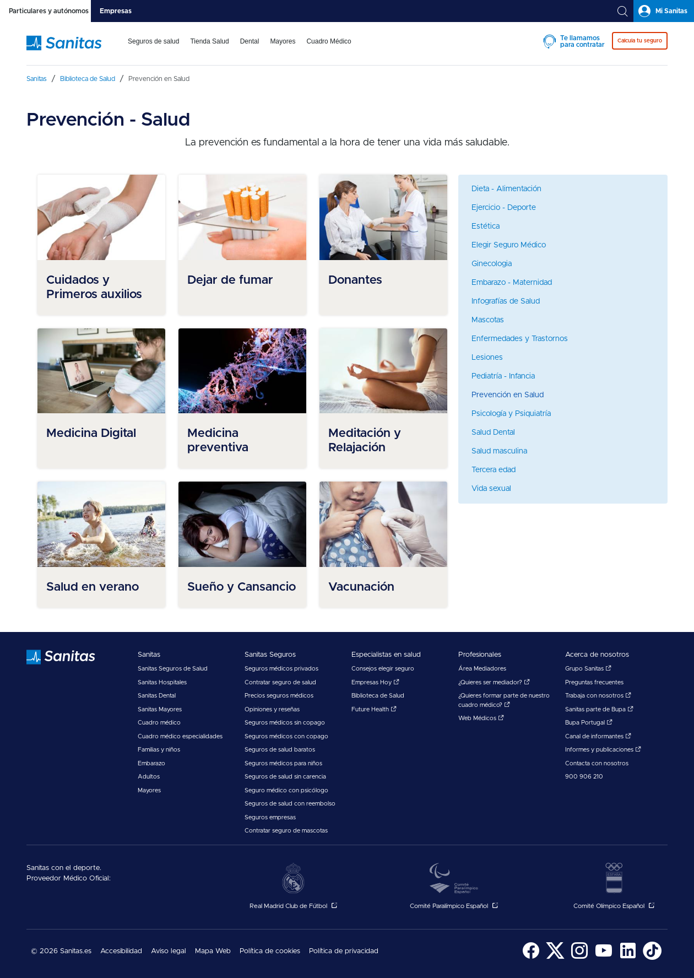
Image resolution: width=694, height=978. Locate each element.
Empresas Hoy (375, 682)
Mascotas (487, 320)
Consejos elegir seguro (382, 669)
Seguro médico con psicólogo (286, 790)
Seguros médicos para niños (283, 763)
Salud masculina (499, 451)
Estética (485, 226)
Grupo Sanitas (588, 669)
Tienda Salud (209, 41)
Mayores (282, 41)
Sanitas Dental (157, 696)
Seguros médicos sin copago (285, 723)
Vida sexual (491, 489)
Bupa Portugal (588, 723)
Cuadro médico (159, 723)
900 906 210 (584, 777)
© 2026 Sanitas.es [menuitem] (61, 951)
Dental (249, 41)
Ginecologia (491, 264)
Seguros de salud (153, 41)
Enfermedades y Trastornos (519, 339)
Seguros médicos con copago (286, 736)
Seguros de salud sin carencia (285, 777)
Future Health (374, 709)
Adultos (149, 777)
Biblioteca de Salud (377, 696)
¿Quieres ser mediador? (494, 682)
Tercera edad (493, 470)
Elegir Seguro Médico (508, 245)
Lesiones (487, 357)
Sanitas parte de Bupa (599, 709)
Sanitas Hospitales (162, 682)
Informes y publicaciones (603, 750)
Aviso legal (168, 951)
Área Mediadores (482, 669)
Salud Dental (493, 432)
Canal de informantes (598, 736)
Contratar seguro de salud (280, 682)
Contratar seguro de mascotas (286, 831)
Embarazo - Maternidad (511, 283)
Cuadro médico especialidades (180, 736)
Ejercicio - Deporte (503, 208)
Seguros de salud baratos (280, 750)
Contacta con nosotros (596, 763)
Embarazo (151, 763)
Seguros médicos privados (281, 669)
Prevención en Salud (507, 395)
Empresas (116, 11)
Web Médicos (481, 718)
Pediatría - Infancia (503, 376)
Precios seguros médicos (279, 696)
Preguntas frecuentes (594, 682)
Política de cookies (270, 951)
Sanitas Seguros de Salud (173, 669)
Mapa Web (213, 951)
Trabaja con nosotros (598, 696)
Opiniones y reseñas (272, 709)
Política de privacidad (343, 951)
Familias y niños (159, 750)
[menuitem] (153, 48)
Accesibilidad (121, 951)
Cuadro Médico (328, 41)
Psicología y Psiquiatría (511, 414)
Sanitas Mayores (160, 709)
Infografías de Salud (505, 301)
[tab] (45, 11)
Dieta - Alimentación (506, 189)
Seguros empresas (270, 817)
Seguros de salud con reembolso (290, 804)
